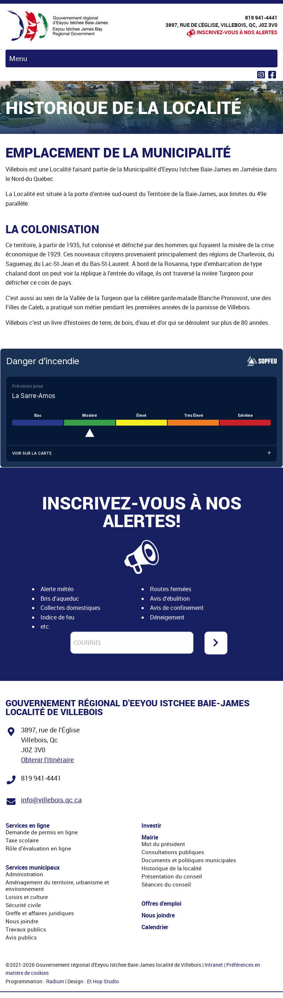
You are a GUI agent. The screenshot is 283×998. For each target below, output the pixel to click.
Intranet (214, 964)
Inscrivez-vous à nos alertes (237, 32)
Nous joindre (22, 921)
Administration (24, 874)
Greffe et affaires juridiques (40, 913)
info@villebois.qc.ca (51, 799)
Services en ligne (27, 825)
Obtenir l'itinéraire (47, 759)
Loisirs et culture (27, 897)
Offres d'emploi (161, 903)
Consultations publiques (173, 852)
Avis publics (21, 937)
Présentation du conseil (172, 876)
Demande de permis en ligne (42, 832)
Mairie (150, 837)
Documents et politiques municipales (189, 860)
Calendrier (155, 927)
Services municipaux (33, 867)
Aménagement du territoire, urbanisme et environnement (57, 885)
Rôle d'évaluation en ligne (38, 848)
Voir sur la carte (141, 453)
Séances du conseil (166, 884)
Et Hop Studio (103, 981)
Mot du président (163, 844)
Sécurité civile (23, 905)
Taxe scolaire (22, 840)
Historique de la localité (172, 868)
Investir (151, 825)
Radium (55, 981)
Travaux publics (26, 929)
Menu (18, 58)
